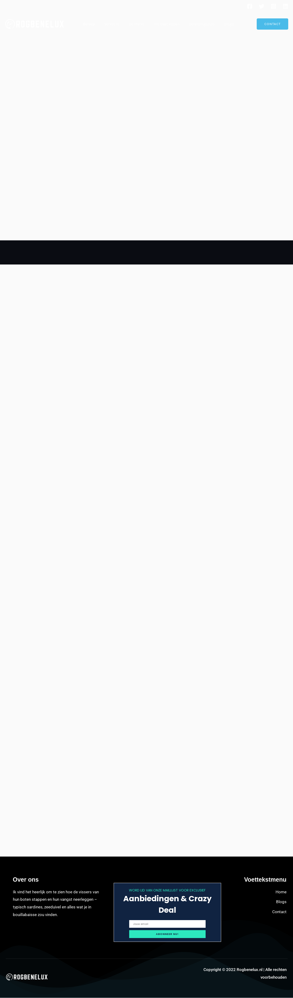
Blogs (219, 24)
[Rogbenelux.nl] (34, 23)
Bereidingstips (194, 24)
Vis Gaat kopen (160, 24)
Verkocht (109, 24)
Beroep (88, 24)
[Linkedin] (285, 6)
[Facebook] (249, 6)
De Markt (132, 24)
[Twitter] (261, 6)
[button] (272, 24)
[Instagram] (273, 6)
